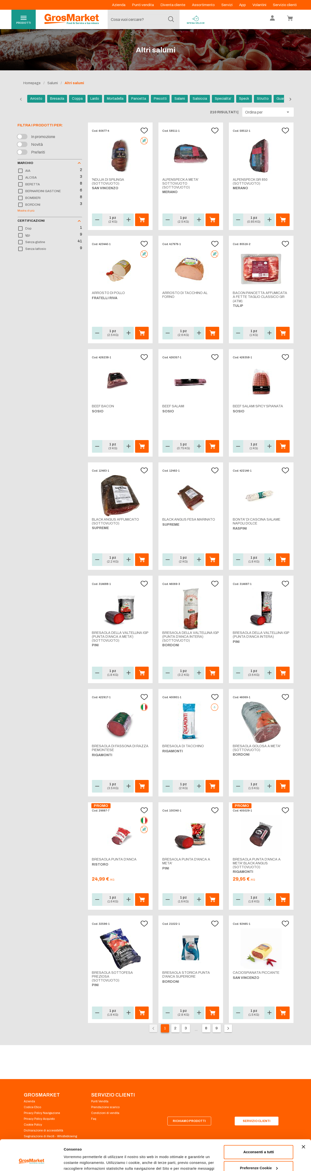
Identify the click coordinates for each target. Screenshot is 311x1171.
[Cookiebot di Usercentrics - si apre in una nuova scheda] (31, 1161)
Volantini (259, 5)
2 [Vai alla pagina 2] (175, 1028)
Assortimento (204, 5)
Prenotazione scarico (105, 1107)
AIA (27, 170)
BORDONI (32, 204)
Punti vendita (143, 5)
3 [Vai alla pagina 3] (186, 1028)
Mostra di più (26, 210)
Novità (37, 144)
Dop (28, 228)
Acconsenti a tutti (258, 1126)
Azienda (119, 5)
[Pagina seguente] (228, 1028)
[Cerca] (171, 19)
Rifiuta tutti (258, 1157)
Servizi (227, 5)
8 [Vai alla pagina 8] (206, 1028)
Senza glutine (35, 242)
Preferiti (38, 152)
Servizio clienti (285, 5)
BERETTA (32, 184)
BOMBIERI (33, 198)
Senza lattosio (35, 249)
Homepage (32, 83)
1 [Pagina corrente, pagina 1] (165, 1028)
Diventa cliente (173, 5)
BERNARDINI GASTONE (43, 191)
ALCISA (31, 177)
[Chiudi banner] (303, 1120)
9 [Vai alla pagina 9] (217, 1028)
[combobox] (142, 19)
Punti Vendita (99, 1101)
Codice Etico (32, 1107)
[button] (268, 112)
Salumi (52, 83)
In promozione (43, 137)
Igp (27, 235)
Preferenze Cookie (80, 1161)
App (243, 5)
